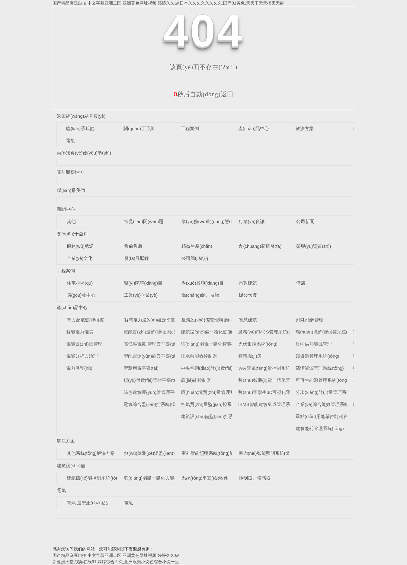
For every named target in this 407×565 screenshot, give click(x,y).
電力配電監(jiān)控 (85, 319)
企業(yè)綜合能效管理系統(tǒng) (328, 404)
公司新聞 (305, 221)
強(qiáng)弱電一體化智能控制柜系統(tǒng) (223, 343)
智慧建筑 (248, 319)
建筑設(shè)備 (71, 465)
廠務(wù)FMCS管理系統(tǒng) (268, 331)
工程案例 (190, 128)
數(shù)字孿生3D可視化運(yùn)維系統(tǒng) (282, 392)
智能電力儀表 (79, 331)
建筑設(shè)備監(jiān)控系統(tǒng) (215, 416)
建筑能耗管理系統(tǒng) (320, 428)
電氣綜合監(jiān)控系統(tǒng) (152, 404)
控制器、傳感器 (255, 477)
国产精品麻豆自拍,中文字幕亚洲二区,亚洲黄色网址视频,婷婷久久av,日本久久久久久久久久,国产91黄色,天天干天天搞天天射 (168, 3)
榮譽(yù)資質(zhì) (313, 246)
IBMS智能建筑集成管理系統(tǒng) (272, 404)
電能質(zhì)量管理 (84, 343)
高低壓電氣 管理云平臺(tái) (150, 343)
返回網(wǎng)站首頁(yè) (81, 116)
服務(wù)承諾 (80, 246)
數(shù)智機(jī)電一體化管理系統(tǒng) (277, 380)
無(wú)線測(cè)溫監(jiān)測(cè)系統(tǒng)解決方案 (174, 453)
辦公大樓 (248, 295)
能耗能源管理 (309, 319)
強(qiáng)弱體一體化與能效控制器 (158, 477)
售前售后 (133, 246)
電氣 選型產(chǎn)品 (87, 502)
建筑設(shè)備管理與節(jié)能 (210, 319)
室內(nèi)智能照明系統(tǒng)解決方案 (276, 453)
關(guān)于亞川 (139, 128)
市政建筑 (248, 283)
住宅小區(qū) (80, 283)
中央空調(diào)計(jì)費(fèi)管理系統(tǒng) (222, 368)
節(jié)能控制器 (196, 380)
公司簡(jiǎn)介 (195, 258)
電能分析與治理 (82, 356)
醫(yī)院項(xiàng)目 (143, 283)
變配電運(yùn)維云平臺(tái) (150, 356)
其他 (71, 221)
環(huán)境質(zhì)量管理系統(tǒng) (216, 392)
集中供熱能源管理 (314, 343)
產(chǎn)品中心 (253, 128)
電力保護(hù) (79, 368)
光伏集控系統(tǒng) (257, 343)
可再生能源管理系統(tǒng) (322, 380)
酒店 (300, 283)
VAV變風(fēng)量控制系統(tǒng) (270, 368)
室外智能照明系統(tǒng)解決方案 (214, 453)
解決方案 (305, 128)
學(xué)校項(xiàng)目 (202, 283)
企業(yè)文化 (80, 258)
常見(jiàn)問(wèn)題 (144, 221)
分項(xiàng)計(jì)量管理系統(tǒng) (329, 392)
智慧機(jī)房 (250, 356)
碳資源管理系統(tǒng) (317, 356)
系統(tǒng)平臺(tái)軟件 (205, 477)
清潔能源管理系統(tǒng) (320, 368)
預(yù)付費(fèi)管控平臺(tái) (151, 380)
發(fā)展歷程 (136, 258)
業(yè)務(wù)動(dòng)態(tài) (209, 221)
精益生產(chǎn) (196, 246)
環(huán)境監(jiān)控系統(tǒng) (327, 331)
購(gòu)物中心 (81, 295)
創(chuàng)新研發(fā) (260, 246)
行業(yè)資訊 (252, 221)
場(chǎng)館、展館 (200, 295)
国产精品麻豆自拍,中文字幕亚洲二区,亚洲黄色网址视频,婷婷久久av (116, 555)
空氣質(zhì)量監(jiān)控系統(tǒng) (214, 404)
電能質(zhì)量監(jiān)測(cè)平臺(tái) (158, 331)
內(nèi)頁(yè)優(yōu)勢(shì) (84, 152)
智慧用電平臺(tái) (141, 368)
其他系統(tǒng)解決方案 (91, 453)
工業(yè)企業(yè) (141, 295)
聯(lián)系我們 (80, 128)
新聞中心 (66, 209)
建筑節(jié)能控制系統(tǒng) (95, 477)
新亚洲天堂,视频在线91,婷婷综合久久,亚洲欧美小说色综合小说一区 (116, 561)
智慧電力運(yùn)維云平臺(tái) (153, 319)
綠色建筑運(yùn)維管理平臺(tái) (155, 392)
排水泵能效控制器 (199, 356)
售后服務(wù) (70, 171)
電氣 (70, 140)
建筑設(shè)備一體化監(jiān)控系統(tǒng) (222, 331)
